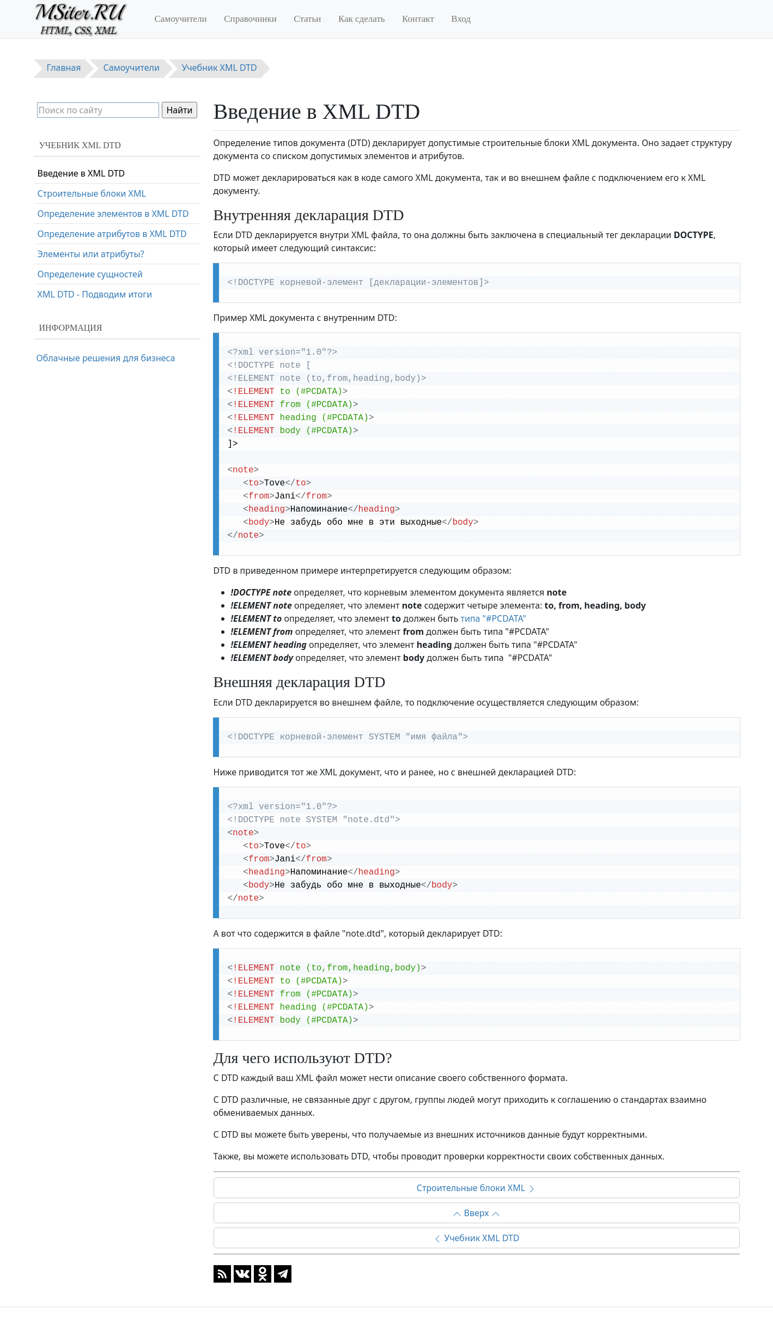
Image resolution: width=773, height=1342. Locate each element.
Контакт (418, 19)
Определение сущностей (90, 274)
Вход (461, 19)
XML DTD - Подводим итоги (95, 294)
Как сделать (361, 19)
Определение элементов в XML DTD (113, 214)
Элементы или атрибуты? (91, 254)
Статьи (307, 19)
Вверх (476, 1213)
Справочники (250, 19)
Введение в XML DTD (81, 173)
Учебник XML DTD (476, 1238)
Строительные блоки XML (476, 1188)
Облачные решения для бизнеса (105, 358)
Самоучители (181, 19)
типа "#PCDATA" (493, 618)
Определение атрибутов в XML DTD (112, 234)
